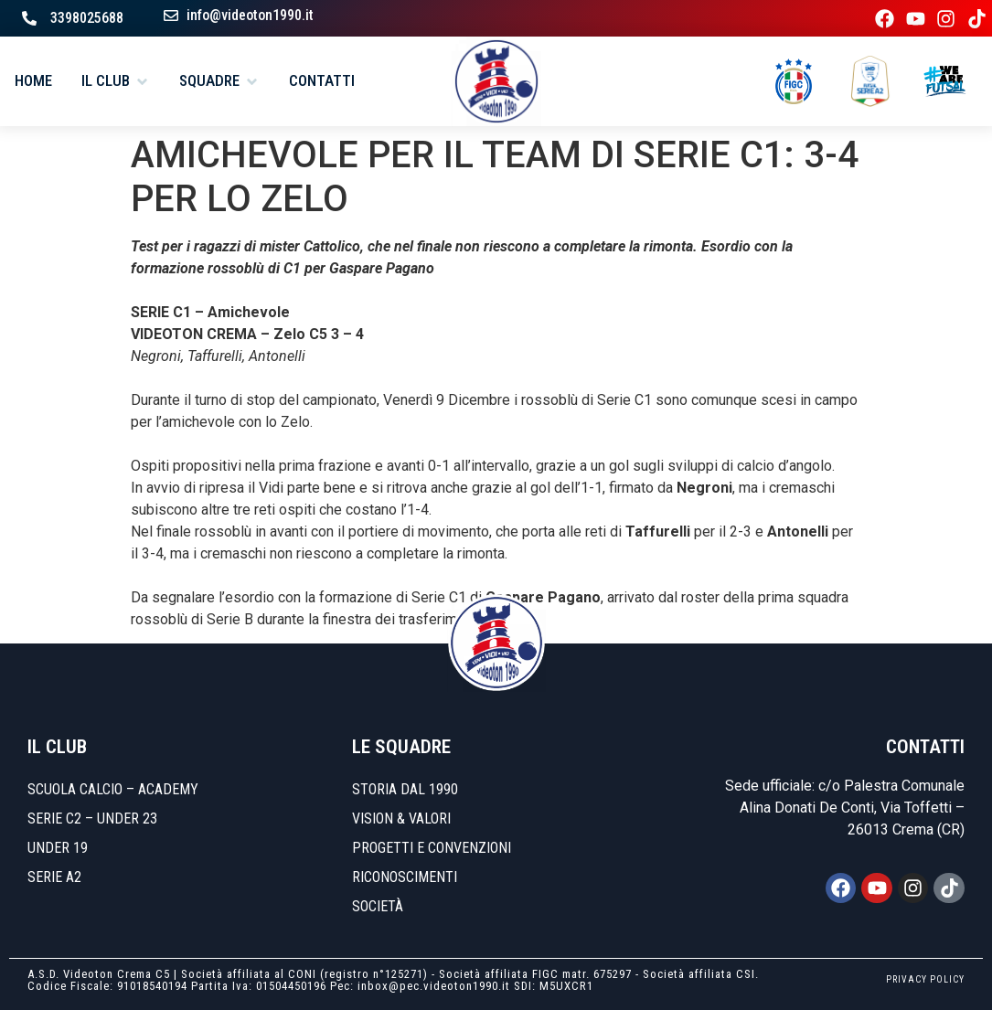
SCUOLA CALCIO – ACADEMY (112, 789)
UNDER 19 (57, 847)
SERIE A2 (54, 877)
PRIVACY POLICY (925, 979)
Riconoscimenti (404, 877)
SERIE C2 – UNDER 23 (92, 818)
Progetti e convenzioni (431, 847)
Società (377, 906)
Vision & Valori (401, 818)
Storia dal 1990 (405, 789)
